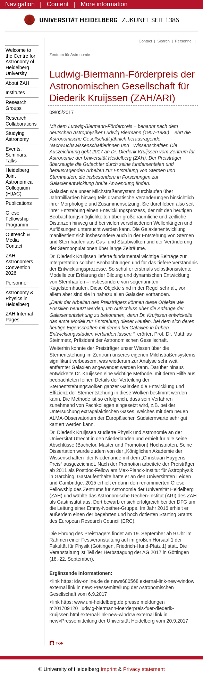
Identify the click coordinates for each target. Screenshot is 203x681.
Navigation (20, 4)
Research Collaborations (21, 121)
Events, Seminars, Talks (16, 154)
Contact (145, 41)
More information (104, 4)
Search (163, 41)
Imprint (109, 669)
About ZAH (17, 83)
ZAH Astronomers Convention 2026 (19, 264)
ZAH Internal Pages (19, 316)
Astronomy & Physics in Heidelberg (19, 298)
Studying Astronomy (17, 136)
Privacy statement (144, 669)
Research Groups (16, 105)
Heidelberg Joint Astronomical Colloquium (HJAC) (20, 181)
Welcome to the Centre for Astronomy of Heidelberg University (20, 61)
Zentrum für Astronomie (70, 55)
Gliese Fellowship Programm (17, 218)
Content (58, 4)
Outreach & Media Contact (18, 240)
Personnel (16, 283)
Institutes (15, 92)
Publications (19, 203)
